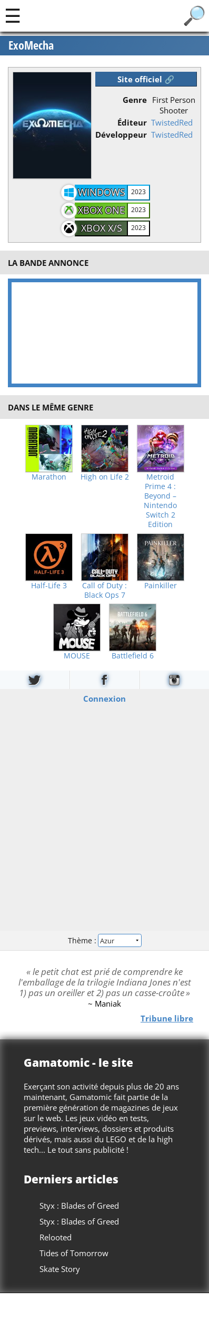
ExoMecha (31, 45)
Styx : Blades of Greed (79, 1205)
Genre (135, 99)
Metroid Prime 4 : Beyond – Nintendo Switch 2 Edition (160, 500)
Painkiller (160, 585)
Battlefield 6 (133, 656)
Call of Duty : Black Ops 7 (104, 590)
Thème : (104, 940)
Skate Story (59, 1269)
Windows (101, 192)
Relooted (55, 1237)
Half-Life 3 (49, 585)
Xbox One (101, 210)
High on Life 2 (105, 477)
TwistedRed (172, 122)
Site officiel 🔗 (145, 79)
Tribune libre (167, 1017)
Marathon (49, 477)
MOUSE (77, 656)
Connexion (104, 698)
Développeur (121, 134)
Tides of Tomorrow (73, 1253)
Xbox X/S (101, 228)
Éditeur (132, 122)
